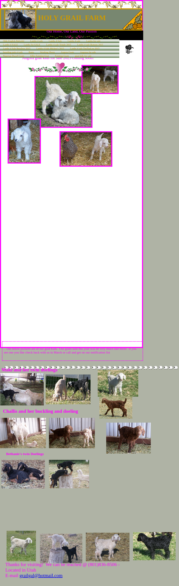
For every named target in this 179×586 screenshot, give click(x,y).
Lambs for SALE (32, 44)
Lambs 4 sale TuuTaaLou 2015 (84, 48)
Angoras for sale (88, 52)
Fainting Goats (62, 56)
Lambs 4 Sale (55, 41)
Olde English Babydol (13, 41)
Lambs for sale (93, 41)
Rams (31, 52)
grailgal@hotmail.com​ (41, 575)
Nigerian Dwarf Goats (13, 56)
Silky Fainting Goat (39, 56)
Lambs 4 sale (36, 41)
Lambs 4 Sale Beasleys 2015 (16, 48)
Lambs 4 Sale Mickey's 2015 (50, 48)
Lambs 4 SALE (10, 44)
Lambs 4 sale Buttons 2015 (90, 44)
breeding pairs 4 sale (13, 52)
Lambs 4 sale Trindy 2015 (58, 44)
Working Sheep (47, 52)
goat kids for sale (83, 56)
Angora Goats (67, 52)
